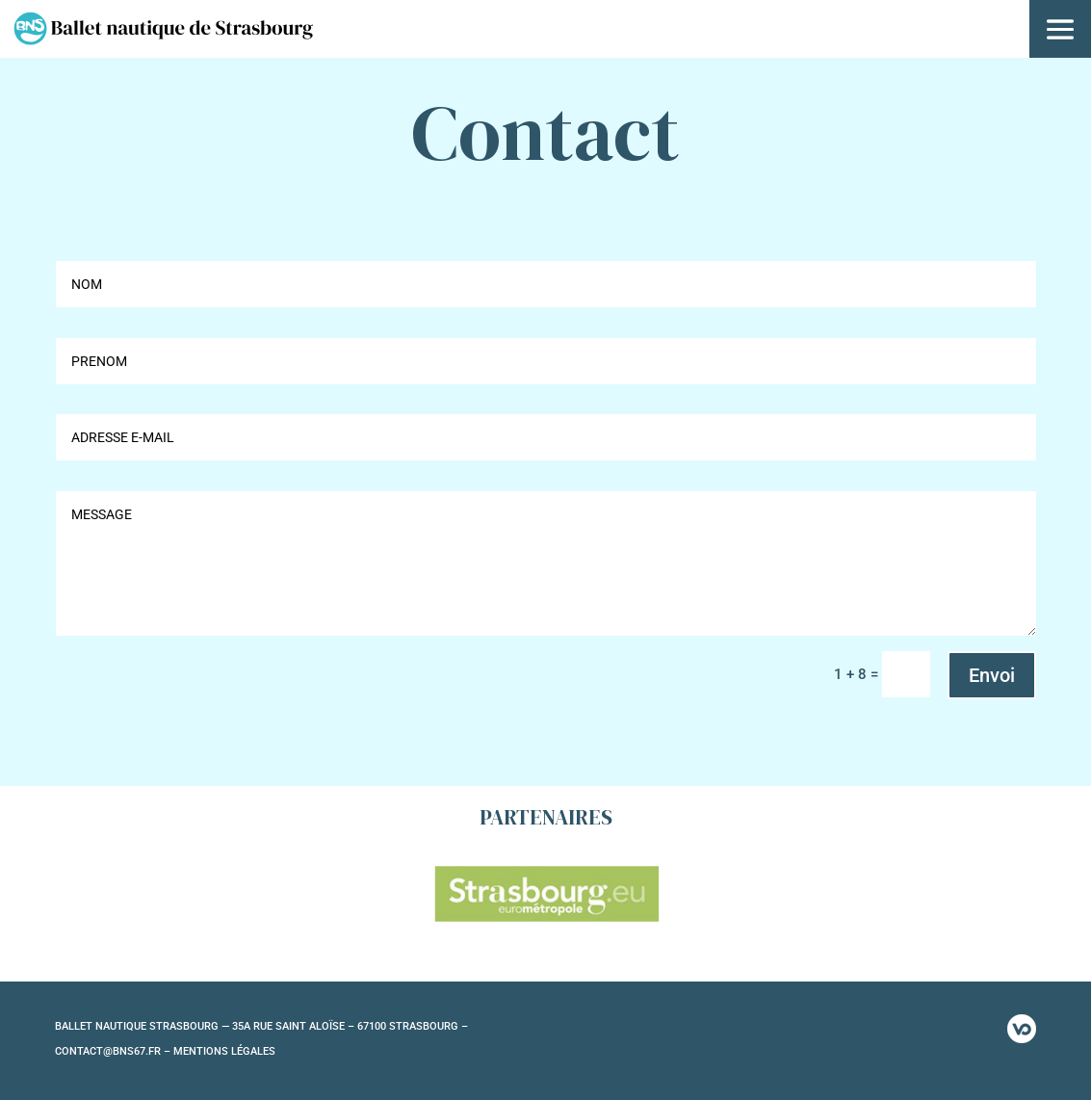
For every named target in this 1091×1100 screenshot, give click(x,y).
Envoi (992, 675)
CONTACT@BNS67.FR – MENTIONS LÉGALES (165, 1051)
